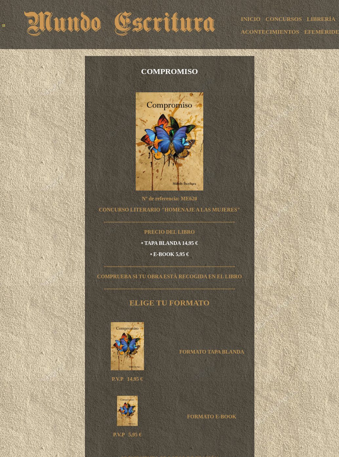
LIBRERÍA (321, 19)
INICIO (251, 19)
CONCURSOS (284, 19)
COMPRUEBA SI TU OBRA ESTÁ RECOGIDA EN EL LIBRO (169, 276)
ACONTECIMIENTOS (270, 31)
